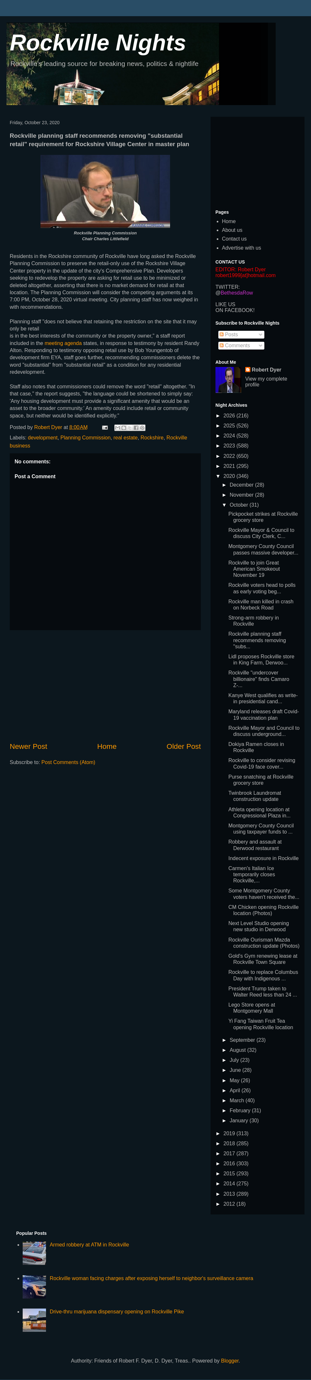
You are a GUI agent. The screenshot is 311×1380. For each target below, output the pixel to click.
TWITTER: (227, 287)
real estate (125, 437)
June (236, 1070)
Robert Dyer (267, 369)
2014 (230, 1183)
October (239, 505)
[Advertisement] (105, 686)
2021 (230, 466)
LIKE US (225, 304)
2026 (230, 415)
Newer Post (28, 746)
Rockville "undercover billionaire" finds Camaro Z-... (258, 679)
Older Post (184, 746)
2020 (230, 476)
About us (232, 230)
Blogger (229, 1361)
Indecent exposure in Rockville (263, 858)
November (242, 495)
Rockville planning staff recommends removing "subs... (257, 640)
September (243, 1040)
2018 (230, 1143)
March (238, 1100)
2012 (230, 1204)
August (238, 1050)
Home (107, 746)
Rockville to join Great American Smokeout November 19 (254, 569)
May (235, 1080)
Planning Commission (86, 437)
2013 (230, 1194)
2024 (230, 435)
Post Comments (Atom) (68, 762)
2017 (230, 1153)
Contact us (234, 239)
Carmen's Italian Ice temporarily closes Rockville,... (251, 874)
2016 (230, 1163)
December (242, 485)
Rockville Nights (98, 42)
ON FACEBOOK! (235, 310)
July (235, 1060)
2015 (230, 1173)
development (43, 437)
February (241, 1110)
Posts (229, 334)
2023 (230, 445)
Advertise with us (241, 248)
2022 (230, 456)
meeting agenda (64, 343)
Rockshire (152, 437)
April (235, 1090)
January (239, 1120)
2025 (230, 425)
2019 (230, 1133)
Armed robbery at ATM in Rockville (89, 1244)
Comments (235, 345)
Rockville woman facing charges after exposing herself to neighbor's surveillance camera (151, 1278)
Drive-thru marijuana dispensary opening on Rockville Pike (117, 1311)
